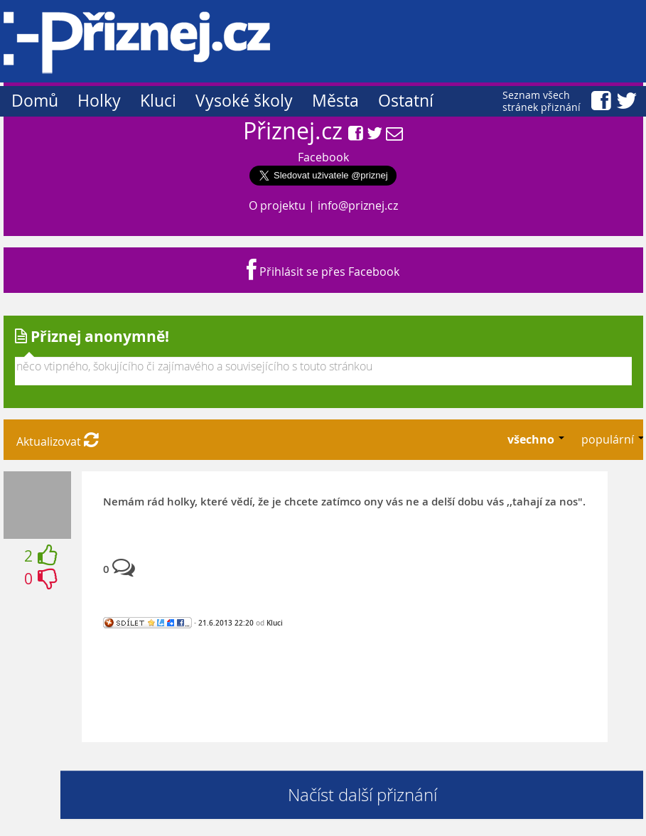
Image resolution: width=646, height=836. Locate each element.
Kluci (158, 101)
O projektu (277, 205)
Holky (99, 101)
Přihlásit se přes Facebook (323, 271)
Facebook (323, 157)
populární (609, 439)
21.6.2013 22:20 (226, 623)
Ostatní (406, 101)
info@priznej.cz (358, 205)
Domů (34, 101)
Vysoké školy (244, 101)
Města (335, 101)
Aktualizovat (57, 441)
